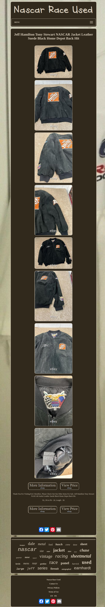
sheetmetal (81, 556)
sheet (83, 544)
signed (34, 558)
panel (65, 563)
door (75, 544)
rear (34, 563)
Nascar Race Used (53, 580)
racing (61, 556)
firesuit (55, 568)
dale (31, 543)
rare (48, 551)
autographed (66, 569)
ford (51, 544)
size (42, 550)
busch (59, 544)
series (43, 568)
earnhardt (82, 568)
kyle (75, 552)
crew (68, 544)
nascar (27, 550)
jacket (59, 550)
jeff (31, 568)
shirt (69, 551)
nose (27, 557)
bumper (22, 545)
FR (55, 596)
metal (42, 544)
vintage (45, 556)
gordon (43, 564)
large (20, 569)
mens (26, 563)
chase (84, 550)
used (86, 562)
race (53, 562)
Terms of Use (54, 592)
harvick (75, 564)
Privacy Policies (54, 588)
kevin (18, 564)
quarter (19, 557)
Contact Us (53, 584)
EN (51, 596)
